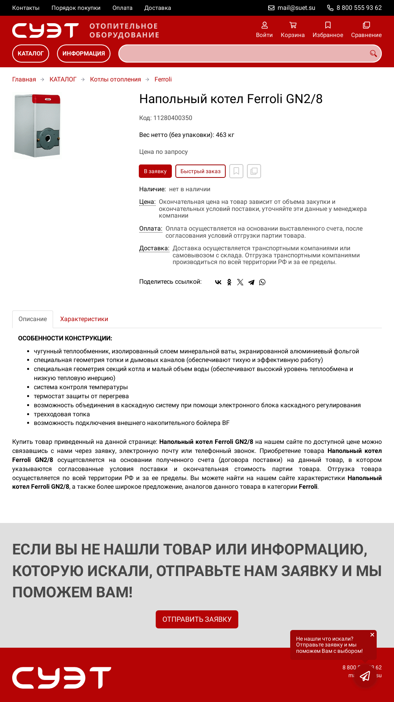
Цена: (147, 201)
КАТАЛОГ (31, 53)
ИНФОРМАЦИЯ (84, 53)
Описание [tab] (32, 319)
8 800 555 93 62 (359, 7)
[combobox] (250, 53)
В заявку (155, 171)
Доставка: (154, 248)
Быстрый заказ (200, 171)
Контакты (26, 7)
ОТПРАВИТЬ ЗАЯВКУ (197, 619)
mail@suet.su (296, 7)
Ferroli (163, 79)
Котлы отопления (115, 79)
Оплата (122, 7)
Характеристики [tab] (84, 319)
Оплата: (150, 228)
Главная (24, 79)
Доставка (157, 7)
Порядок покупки (76, 7)
